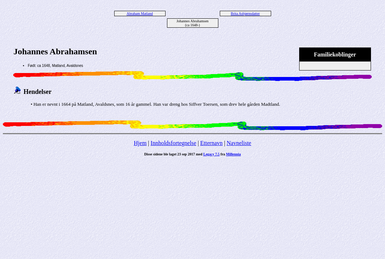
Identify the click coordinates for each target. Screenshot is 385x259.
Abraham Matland (139, 13)
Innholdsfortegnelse (173, 143)
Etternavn (211, 143)
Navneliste (239, 143)
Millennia (233, 154)
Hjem (140, 143)
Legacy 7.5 (211, 154)
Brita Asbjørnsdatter (245, 13)
